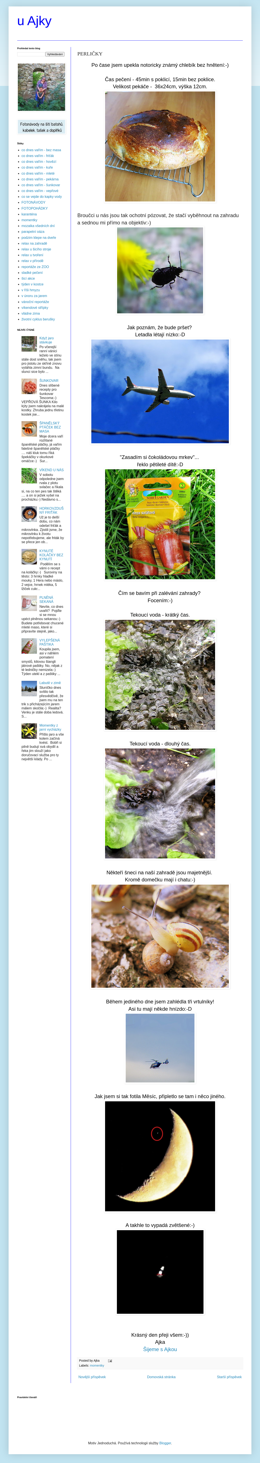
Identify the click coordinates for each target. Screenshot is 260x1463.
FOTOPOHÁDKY (34, 208)
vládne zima (30, 313)
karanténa (29, 214)
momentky (97, 1365)
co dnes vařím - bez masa (41, 150)
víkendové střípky (34, 307)
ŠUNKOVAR (48, 381)
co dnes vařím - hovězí (38, 161)
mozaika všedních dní (38, 226)
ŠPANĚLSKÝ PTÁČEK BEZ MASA (50, 427)
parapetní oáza (32, 231)
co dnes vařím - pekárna (40, 179)
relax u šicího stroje (36, 249)
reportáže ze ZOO (35, 267)
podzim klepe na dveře (38, 237)
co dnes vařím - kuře (37, 167)
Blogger (165, 1443)
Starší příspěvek (229, 1377)
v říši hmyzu (30, 290)
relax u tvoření (32, 255)
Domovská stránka (161, 1377)
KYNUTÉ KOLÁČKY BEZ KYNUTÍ (51, 555)
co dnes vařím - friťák (37, 156)
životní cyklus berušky (38, 319)
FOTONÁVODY (33, 202)
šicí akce (28, 278)
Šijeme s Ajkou (160, 1349)
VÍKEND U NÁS (51, 470)
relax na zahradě (34, 243)
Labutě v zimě (50, 683)
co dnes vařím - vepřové (39, 191)
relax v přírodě (32, 261)
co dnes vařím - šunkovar (40, 185)
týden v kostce (32, 284)
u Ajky (34, 21)
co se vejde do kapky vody (41, 196)
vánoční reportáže (35, 302)
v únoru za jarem (34, 296)
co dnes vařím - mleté (38, 173)
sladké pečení (32, 272)
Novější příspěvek (92, 1377)
